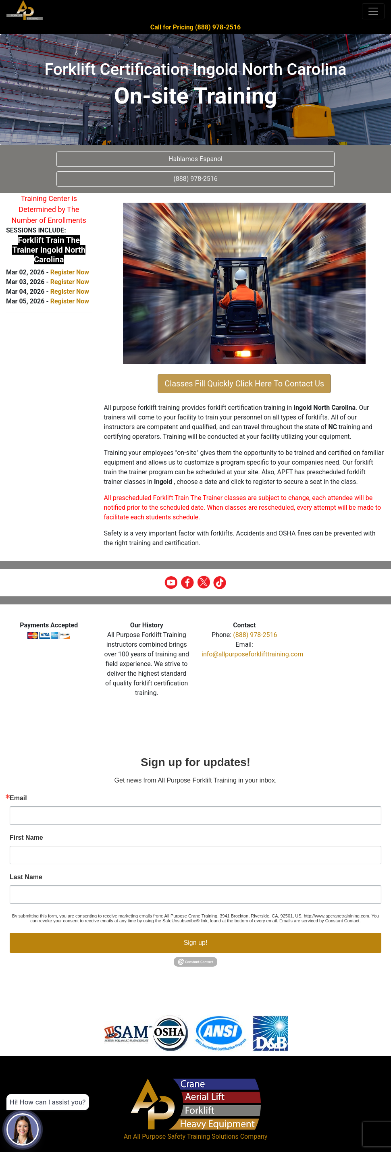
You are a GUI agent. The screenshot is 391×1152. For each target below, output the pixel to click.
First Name (26, 837)
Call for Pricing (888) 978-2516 (195, 27)
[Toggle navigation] (373, 11)
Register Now (69, 272)
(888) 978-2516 (255, 635)
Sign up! (196, 942)
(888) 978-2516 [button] (195, 179)
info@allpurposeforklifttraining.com (252, 654)
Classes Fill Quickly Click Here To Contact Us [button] (244, 383)
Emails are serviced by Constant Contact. (320, 920)
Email (18, 798)
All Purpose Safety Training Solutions (186, 1136)
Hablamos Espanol (195, 159)
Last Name (26, 877)
